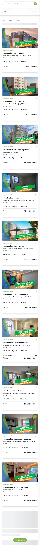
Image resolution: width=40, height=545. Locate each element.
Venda (7, 11)
